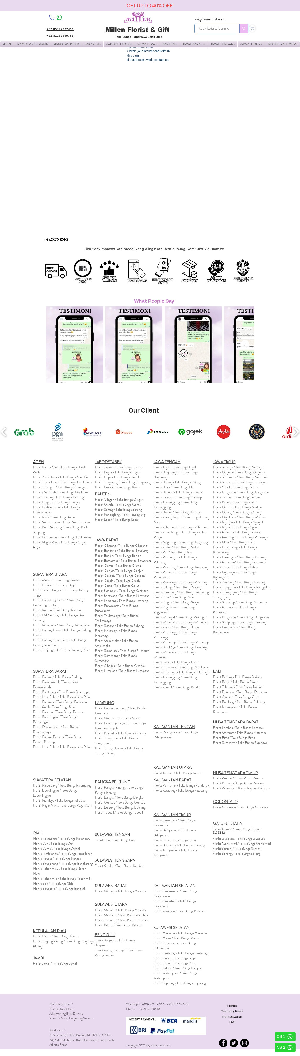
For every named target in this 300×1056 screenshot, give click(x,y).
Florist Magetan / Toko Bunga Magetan (239, 472)
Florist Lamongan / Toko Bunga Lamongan (241, 557)
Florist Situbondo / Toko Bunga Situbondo (241, 477)
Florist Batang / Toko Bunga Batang (177, 482)
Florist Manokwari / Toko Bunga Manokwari (242, 843)
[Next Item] (244, 344)
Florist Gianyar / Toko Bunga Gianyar (237, 696)
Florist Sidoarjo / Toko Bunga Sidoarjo (238, 467)
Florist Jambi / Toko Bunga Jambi (55, 963)
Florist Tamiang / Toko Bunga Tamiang (58, 497)
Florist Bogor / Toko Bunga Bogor (117, 472)
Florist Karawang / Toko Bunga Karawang (122, 595)
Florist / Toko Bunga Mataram (239, 732)
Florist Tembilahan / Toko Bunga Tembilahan (62, 853)
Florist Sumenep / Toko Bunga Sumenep (240, 602)
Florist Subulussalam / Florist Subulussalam (62, 522)
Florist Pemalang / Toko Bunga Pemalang (181, 567)
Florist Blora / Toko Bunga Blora (175, 487)
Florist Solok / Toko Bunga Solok (54, 706)
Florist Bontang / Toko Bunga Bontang (179, 845)
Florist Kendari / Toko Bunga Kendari (119, 865)
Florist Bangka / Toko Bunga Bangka (119, 797)
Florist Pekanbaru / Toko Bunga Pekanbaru (62, 838)
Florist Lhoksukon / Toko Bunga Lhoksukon (62, 537)
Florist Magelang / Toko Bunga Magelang (181, 542)
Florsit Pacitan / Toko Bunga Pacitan (237, 532)
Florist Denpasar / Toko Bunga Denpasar (240, 691)
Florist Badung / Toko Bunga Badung (238, 676)
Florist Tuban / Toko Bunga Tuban (235, 567)
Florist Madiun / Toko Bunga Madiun (237, 507)
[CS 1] (285, 1036)
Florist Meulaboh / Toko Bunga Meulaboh (61, 492)
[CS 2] (285, 1047)
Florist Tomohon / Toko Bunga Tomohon (122, 919)
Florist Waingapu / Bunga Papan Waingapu (241, 788)
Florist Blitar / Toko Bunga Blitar (234, 542)
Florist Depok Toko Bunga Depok (117, 477)
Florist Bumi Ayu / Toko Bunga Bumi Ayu (181, 647)
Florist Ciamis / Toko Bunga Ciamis (118, 565)
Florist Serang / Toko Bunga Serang (118, 509)
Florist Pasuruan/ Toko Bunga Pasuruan (239, 562)
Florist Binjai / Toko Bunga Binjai (54, 584)
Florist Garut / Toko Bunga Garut (117, 585)
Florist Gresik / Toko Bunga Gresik (236, 487)
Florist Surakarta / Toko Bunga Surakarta (181, 667)
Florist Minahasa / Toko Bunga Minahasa (122, 914)
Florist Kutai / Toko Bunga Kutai (175, 840)
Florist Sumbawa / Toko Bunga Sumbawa (240, 742)
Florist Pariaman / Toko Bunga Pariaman (60, 701)
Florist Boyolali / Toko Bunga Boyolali (178, 492)
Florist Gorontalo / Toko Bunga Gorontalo (241, 807)
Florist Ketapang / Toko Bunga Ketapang (180, 790)
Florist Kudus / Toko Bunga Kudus (176, 547)
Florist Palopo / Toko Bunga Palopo (177, 968)
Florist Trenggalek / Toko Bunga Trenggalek (241, 587)
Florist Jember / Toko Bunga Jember (237, 497)
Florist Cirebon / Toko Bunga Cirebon (120, 575)
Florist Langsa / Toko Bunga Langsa (56, 502)
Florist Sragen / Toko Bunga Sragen (177, 602)
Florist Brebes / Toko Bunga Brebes (177, 512)
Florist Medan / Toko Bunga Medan (56, 579)
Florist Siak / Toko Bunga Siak (53, 883)
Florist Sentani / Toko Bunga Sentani (237, 848)
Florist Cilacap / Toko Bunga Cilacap (178, 497)
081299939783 (178, 1003)
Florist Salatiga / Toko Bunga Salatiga (178, 587)
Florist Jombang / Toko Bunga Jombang (239, 582)
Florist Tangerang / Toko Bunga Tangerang (123, 482)
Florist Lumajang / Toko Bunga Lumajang (122, 670)
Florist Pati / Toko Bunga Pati (173, 552)
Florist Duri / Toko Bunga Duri (53, 843)
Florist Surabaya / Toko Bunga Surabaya (239, 482)
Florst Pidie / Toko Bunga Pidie (54, 517)
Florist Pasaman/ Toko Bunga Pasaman (59, 711)
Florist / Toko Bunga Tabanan (238, 686)
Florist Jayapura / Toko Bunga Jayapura (239, 838)
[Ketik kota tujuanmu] (213, 28)
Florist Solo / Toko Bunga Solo (174, 597)
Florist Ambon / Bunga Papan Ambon (238, 778)
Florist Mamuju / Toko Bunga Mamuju (120, 891)
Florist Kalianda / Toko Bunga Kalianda (120, 733)
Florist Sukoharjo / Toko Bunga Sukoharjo (181, 672)
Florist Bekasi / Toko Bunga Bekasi (118, 487)
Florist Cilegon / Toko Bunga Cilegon (119, 499)
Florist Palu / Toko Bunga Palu (115, 839)
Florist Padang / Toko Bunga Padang (57, 676)
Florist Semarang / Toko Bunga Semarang (181, 592)
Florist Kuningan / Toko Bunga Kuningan (121, 590)
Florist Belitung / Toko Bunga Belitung (120, 807)
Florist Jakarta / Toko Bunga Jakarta (118, 467)
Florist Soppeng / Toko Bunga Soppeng (179, 983)
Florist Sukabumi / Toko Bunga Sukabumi (122, 650)
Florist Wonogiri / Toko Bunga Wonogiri (180, 617)
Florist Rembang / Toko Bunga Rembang (180, 582)
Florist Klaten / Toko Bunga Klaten (176, 627)
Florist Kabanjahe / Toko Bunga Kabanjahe (61, 624)
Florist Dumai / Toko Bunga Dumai (56, 848)
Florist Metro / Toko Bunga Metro (117, 718)
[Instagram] (244, 1043)
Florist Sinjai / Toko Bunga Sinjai (174, 958)
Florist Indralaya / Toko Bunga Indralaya (59, 800)
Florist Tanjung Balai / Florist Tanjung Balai (61, 649)
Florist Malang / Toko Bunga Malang (237, 512)
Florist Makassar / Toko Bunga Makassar (180, 933)
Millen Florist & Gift (137, 29)
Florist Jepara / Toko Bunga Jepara (176, 662)
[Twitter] (234, 1043)
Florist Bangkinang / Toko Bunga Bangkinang (63, 863)
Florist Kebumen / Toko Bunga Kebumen (180, 527)
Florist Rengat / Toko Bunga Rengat (57, 858)
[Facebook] (223, 1043)
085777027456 (153, 1003)
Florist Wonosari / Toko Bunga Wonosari (180, 622)
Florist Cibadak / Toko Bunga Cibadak (120, 665)
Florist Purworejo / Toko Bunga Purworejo (182, 642)
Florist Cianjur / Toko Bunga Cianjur (119, 570)
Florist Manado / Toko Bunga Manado (120, 909)
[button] (66, 44)
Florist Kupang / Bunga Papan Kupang (238, 783)
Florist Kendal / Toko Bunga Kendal (177, 687)
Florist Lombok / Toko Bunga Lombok (238, 727)
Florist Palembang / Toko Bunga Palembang (62, 785)
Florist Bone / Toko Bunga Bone (174, 963)
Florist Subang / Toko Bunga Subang (119, 625)
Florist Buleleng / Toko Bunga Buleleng (239, 701)
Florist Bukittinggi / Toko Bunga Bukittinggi (61, 691)
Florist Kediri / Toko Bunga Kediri (234, 502)
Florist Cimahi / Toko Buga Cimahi (118, 580)
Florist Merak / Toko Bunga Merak (118, 504)
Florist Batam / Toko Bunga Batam (56, 936)
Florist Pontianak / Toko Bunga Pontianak (181, 785)
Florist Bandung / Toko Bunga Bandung (121, 550)
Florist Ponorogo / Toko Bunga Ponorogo (240, 537)
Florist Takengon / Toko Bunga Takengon (60, 487)
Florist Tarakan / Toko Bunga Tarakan (178, 772)
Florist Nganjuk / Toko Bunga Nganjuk (238, 522)
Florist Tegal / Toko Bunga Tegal (175, 467)
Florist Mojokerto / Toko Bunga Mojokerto (241, 517)
